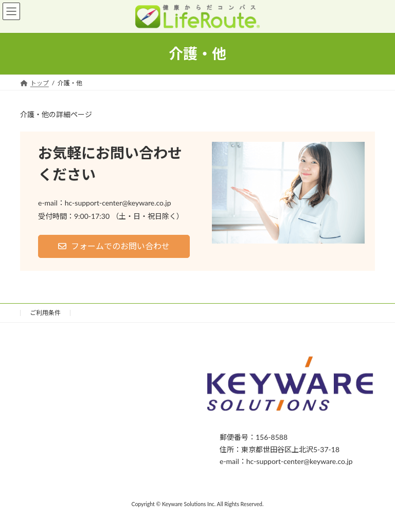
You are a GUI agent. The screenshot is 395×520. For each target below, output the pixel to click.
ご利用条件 (45, 313)
